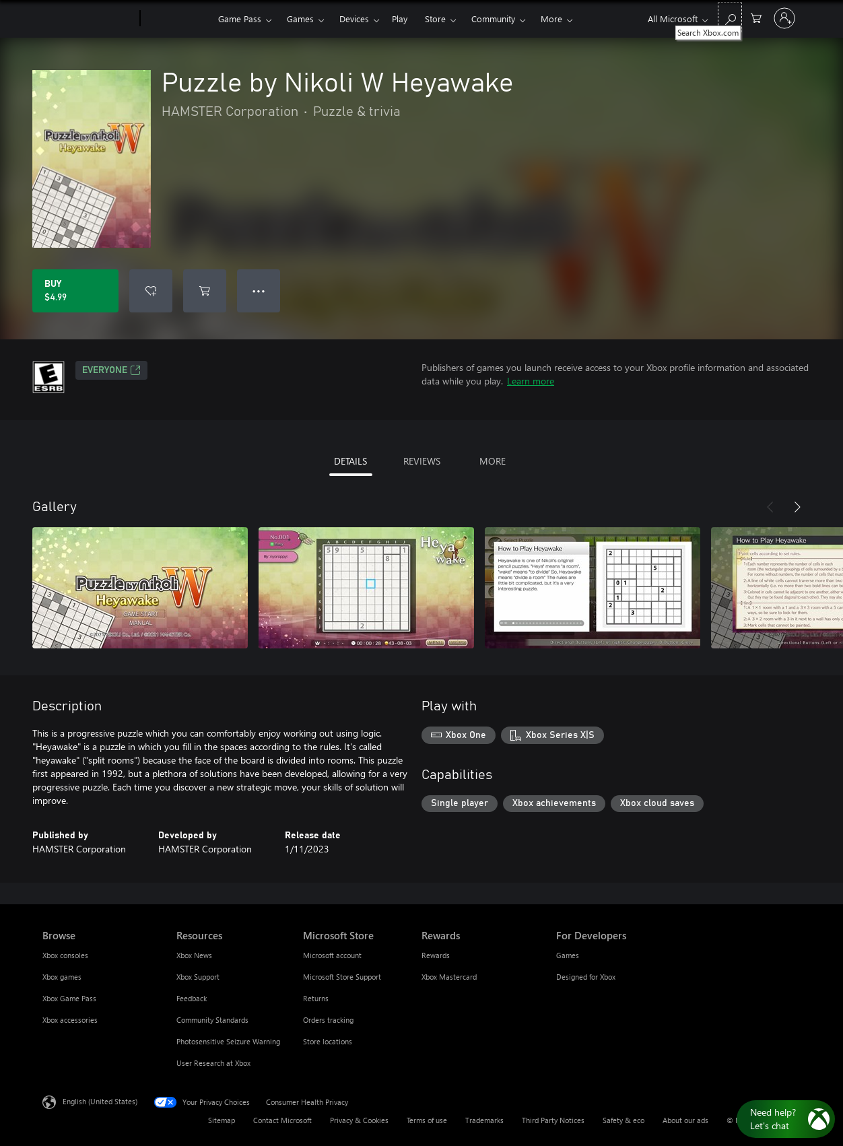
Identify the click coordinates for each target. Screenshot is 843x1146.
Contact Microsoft (282, 1120)
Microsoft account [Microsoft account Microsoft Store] (332, 955)
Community (493, 18)
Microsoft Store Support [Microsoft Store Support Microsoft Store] (342, 976)
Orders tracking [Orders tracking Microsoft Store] (328, 1019)
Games (300, 18)
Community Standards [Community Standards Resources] (212, 1019)
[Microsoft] (88, 19)
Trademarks (484, 1120)
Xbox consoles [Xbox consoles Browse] (65, 955)
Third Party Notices (553, 1120)
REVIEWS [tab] (421, 460)
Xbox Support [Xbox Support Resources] (198, 976)
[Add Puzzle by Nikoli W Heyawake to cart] (204, 290)
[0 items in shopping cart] (756, 17)
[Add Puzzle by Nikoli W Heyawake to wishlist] (150, 290)
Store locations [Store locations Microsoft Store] (327, 1041)
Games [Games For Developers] (567, 955)
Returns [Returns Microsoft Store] (316, 998)
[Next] (797, 507)
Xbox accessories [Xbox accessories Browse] (70, 1019)
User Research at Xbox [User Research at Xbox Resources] (213, 1062)
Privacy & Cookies (359, 1120)
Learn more (530, 380)
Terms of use (427, 1120)
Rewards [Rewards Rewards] (436, 955)
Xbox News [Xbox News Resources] (194, 955)
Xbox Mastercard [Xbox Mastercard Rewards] (449, 976)
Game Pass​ (239, 18)
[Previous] (770, 507)
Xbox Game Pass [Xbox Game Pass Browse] (69, 998)
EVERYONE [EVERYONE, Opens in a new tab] (111, 370)
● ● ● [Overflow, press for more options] (258, 290)
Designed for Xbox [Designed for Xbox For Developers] (585, 976)
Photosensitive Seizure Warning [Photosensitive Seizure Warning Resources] (228, 1041)
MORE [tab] (492, 460)
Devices (354, 18)
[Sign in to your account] (784, 18)
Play (399, 18)
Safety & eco (623, 1120)
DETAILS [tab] (350, 460)
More (551, 18)
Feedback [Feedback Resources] (191, 998)
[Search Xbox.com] (730, 17)
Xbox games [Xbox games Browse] (61, 976)
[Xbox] (177, 19)
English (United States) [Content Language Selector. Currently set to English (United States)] (100, 1101)
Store (435, 18)
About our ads (685, 1120)
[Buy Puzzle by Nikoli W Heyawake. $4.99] (75, 290)
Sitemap (221, 1120)
